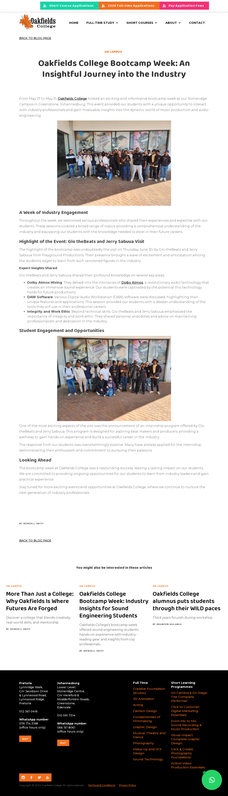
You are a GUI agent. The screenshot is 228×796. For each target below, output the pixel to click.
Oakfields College (72, 99)
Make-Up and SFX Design (147, 751)
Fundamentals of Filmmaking (146, 719)
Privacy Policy (127, 785)
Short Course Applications (71, 5)
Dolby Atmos (132, 282)
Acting (138, 705)
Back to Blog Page (35, 38)
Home (73, 23)
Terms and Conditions (101, 785)
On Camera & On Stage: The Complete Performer (189, 697)
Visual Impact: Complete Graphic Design (185, 739)
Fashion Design (145, 711)
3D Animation (143, 699)
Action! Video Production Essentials (188, 765)
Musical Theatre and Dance (149, 735)
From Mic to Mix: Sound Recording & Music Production (186, 725)
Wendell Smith (33, 523)
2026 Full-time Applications (131, 5)
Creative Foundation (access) (149, 691)
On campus (14, 586)
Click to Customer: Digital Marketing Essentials (185, 711)
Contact (197, 23)
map (25, 738)
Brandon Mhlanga (169, 624)
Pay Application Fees (186, 5)
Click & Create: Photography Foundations (182, 753)
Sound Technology (148, 759)
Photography (143, 743)
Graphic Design (145, 727)
